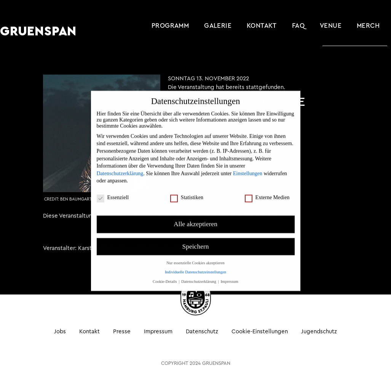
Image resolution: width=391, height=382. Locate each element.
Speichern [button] (195, 238)
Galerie (217, 25)
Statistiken (186, 190)
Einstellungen (247, 166)
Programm (170, 25)
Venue (331, 25)
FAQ (298, 25)
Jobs (60, 331)
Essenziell (113, 190)
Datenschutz (202, 331)
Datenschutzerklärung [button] (199, 274)
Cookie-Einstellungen (259, 331)
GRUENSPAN (38, 31)
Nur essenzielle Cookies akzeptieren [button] (195, 255)
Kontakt (262, 25)
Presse (122, 331)
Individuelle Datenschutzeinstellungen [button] (195, 264)
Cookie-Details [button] (165, 274)
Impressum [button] (229, 274)
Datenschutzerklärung (120, 166)
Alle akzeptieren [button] (195, 216)
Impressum (158, 331)
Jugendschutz (319, 331)
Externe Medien (267, 190)
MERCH (368, 25)
